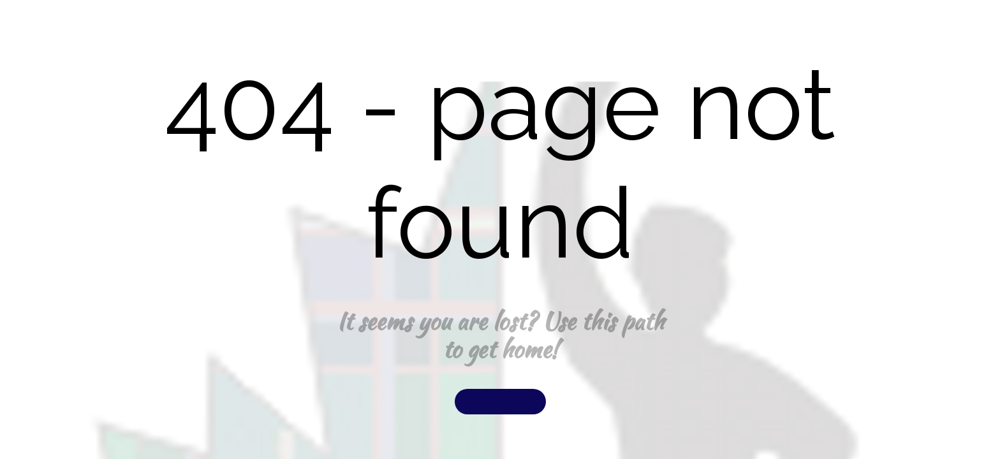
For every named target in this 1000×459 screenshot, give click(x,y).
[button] (500, 401)
